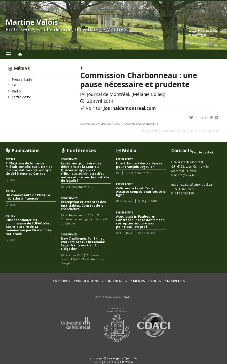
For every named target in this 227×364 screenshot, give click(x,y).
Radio (16, 91)
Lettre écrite (21, 97)
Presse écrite (22, 79)
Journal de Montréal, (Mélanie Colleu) (126, 94)
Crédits (127, 297)
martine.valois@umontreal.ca (191, 184)
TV (14, 85)
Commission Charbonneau (101, 123)
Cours (156, 281)
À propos (62, 281)
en (210, 45)
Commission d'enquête (141, 123)
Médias (22, 68)
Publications (87, 281)
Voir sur (121, 108)
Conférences (116, 281)
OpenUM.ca (131, 358)
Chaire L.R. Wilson (122, 362)
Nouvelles (176, 281)
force (113, 358)
